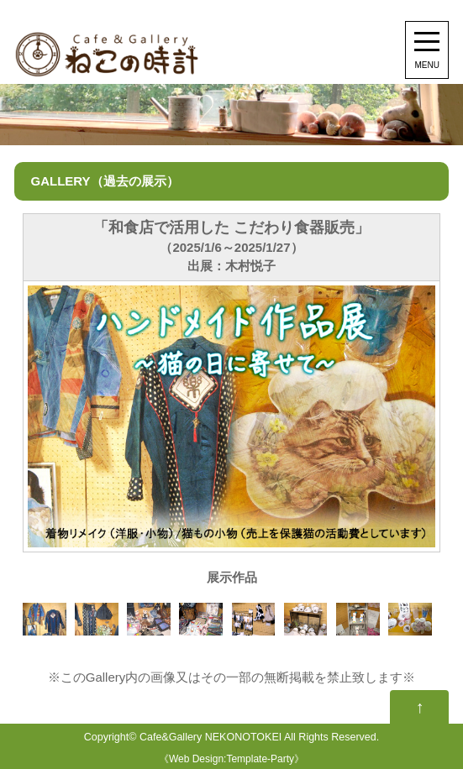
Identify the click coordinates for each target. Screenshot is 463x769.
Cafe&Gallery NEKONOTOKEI (210, 737)
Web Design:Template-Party (231, 759)
